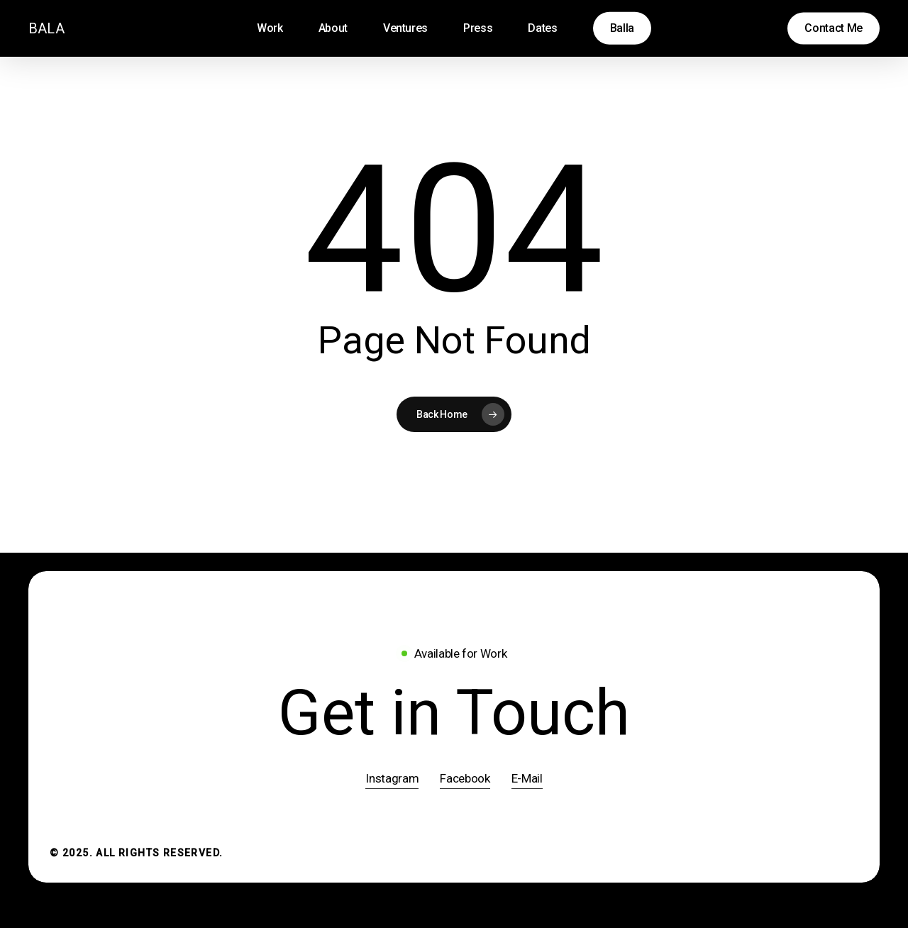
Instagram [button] (392, 778)
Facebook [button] (464, 778)
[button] (454, 713)
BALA (46, 28)
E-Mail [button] (527, 778)
